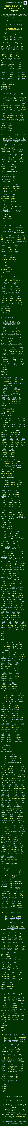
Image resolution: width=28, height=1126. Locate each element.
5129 (19, 901)
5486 (3, 490)
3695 (11, 62)
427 (3, 469)
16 (5, 1084)
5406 (15, 836)
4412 (23, 942)
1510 (10, 602)
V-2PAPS (18, 739)
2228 (20, 836)
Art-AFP (3, 414)
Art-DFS (3, 658)
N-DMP (13, 200)
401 (12, 255)
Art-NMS (3, 78)
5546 (4, 879)
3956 (5, 378)
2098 (10, 982)
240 (19, 459)
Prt (20, 343)
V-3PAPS (11, 343)
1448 (5, 388)
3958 (18, 32)
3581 (17, 673)
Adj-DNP (3, 587)
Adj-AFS (17, 434)
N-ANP (7, 547)
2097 (15, 327)
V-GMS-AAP (18, 37)
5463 (12, 714)
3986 (9, 663)
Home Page (5, 1121)
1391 (22, 602)
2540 (18, 912)
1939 (4, 103)
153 (17, 879)
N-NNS (22, 383)
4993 (15, 388)
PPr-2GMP (19, 241)
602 (15, 724)
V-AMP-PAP (19, 302)
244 (11, 856)
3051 (7, 541)
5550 (9, 123)
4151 (22, 785)
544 (5, 972)
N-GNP (3, 170)
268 (16, 1013)
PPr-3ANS (4, 506)
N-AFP (11, 413)
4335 (10, 408)
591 (15, 276)
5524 (22, 561)
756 (15, 922)
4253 (7, 419)
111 (18, 204)
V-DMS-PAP (4, 302)
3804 (4, 714)
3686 (3, 765)
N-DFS (16, 48)
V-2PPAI (20, 699)
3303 (19, 337)
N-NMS (14, 149)
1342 (21, 993)
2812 (3, 846)
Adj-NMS (6, 140)
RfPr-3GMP (10, 1080)
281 (3, 632)
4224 (5, 204)
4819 (13, 683)
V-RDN (12, 169)
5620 (5, 1034)
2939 (3, 1064)
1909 (2, 795)
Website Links (13, 1112)
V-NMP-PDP (6, 749)
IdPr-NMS (11, 537)
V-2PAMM (12, 68)
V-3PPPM (12, 1070)
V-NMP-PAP (6, 271)
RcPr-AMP (19, 465)
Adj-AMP (8, 312)
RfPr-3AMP (4, 434)
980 (3, 123)
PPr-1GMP (9, 48)
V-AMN (16, 928)
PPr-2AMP (8, 800)
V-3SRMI (4, 88)
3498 (7, 306)
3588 (10, 52)
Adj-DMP (4, 333)
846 (17, 52)
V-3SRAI (5, 393)
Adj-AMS (11, 119)
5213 (15, 653)
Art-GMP (16, 627)
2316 (23, 103)
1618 (17, 429)
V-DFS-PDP (4, 678)
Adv (15, 98)
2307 (17, 103)
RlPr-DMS (4, 607)
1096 (4, 673)
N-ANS (15, 159)
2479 (8, 561)
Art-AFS (10, 58)
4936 (9, 235)
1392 (12, 581)
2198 (18, 296)
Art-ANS (9, 99)
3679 (13, 755)
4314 (2, 663)
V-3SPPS (12, 587)
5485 (3, 520)
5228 (2, 42)
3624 (20, 932)
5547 (5, 32)
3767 (11, 32)
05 (20, 25)
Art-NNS (16, 383)
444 (22, 93)
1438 (4, 429)
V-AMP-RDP (6, 180)
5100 (10, 531)
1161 (9, 134)
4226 (22, 1013)
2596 (4, 347)
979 (3, 154)
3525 (14, 398)
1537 (2, 561)
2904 (13, 612)
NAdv (23, 948)
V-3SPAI (17, 537)
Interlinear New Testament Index (14, 21)
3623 (11, 510)
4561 (16, 42)
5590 (3, 1074)
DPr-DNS (19, 907)
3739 (9, 225)
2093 (17, 286)
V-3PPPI (19, 230)
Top (25, 3)
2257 (8, 42)
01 (8, 25)
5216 (18, 235)
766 (6, 184)
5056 (21, 378)
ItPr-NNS (15, 958)
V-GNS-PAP (13, 688)
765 (4, 1013)
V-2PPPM (19, 648)
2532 (22, 42)
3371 (15, 93)
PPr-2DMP (15, 658)
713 (6, 134)
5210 (4, 52)
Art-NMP (15, 1040)
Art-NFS (16, 607)
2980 (17, 531)
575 (9, 932)
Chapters (11, 2)
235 (11, 103)
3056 (3, 286)
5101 (14, 952)
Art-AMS (3, 119)
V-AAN (3, 129)
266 (11, 82)
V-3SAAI (19, 486)
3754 (19, 62)
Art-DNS (7, 907)
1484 (3, 164)
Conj (11, 38)
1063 (13, 317)
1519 (5, 93)
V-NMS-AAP (12, 78)
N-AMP (13, 353)
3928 (5, 144)
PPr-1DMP (16, 140)
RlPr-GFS (16, 567)
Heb (3, 637)
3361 (2, 235)
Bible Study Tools (15, 1121)
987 (6, 265)
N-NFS (17, 444)
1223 (8, 592)
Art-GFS (16, 251)
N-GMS (6, 38)
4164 (20, 510)
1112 (10, 469)
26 (11, 429)
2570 (3, 510)
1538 (6, 480)
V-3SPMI (16, 800)
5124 (9, 317)
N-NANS (4, 454)
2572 (23, 439)
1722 (18, 72)
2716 (12, 164)
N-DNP (4, 719)
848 (9, 734)
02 (11, 25)
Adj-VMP (7, 648)
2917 (3, 932)
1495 (6, 214)
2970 (13, 194)
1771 (3, 62)
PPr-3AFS (17, 58)
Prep (2, 48)
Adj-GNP (6, 383)
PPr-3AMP (9, 810)
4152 (4, 367)
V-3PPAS (3, 363)
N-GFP (12, 454)
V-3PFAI (15, 282)
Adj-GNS (17, 678)
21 (6, 744)
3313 (13, 901)
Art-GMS (20, 150)
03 (14, 25)
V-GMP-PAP (9, 240)
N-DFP (4, 109)
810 (4, 255)
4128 (4, 449)
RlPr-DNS (10, 231)
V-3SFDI (4, 1029)
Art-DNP (3, 709)
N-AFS (3, 68)
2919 (11, 296)
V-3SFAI (23, 444)
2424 (14, 592)
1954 (10, 113)
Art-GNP (21, 160)
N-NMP (11, 516)
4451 (22, 653)
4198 (6, 174)
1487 (5, 531)
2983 (19, 480)
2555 (15, 846)
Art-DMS (11, 292)
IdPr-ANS (9, 323)
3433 (5, 1003)
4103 (20, 1054)
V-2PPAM (12, 719)
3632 (5, 194)
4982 (14, 1003)
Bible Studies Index (16, 1123)
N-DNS (17, 108)
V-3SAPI (15, 333)
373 (16, 795)
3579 (19, 225)
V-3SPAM (4, 841)
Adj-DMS (20, 1060)
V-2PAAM (16, 393)
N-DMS (3, 1070)
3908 (12, 1064)
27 (7, 643)
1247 (12, 500)
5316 (4, 1023)
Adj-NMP (7, 465)
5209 (7, 795)
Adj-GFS (20, 516)
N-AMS (10, 129)
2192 (4, 296)
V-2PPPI (13, 760)
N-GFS (11, 88)
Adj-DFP (18, 210)
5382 (6, 459)
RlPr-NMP (6, 282)
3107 (22, 765)
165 (10, 622)
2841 (20, 693)
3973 (4, 82)
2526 (12, 693)
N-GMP (22, 99)
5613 (20, 500)
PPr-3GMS (9, 739)
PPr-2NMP (4, 58)
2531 (12, 480)
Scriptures (19, 2)
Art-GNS (10, 928)
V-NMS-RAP (5, 150)
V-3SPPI (18, 810)
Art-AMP (3, 627)
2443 (2, 337)
